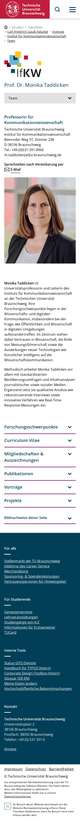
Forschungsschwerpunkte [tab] (31, 427)
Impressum (13, 769)
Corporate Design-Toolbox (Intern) (32, 673)
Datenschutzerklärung (17, 796)
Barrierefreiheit (61, 769)
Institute (58, 32)
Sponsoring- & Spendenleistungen (31, 576)
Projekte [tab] (13, 500)
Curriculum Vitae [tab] (22, 440)
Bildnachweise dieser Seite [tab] (25, 517)
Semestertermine (18, 612)
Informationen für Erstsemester (29, 627)
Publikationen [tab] (18, 473)
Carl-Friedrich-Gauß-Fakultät (27, 32)
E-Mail (15, 169)
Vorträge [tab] (13, 487)
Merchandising (16, 571)
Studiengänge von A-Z (21, 622)
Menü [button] (72, 9)
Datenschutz (36, 769)
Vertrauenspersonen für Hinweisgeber (35, 581)
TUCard (10, 632)
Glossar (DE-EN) (17, 678)
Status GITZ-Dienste (20, 663)
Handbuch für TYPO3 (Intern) (27, 668)
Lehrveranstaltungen (21, 617)
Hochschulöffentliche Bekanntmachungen (38, 688)
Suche (57, 9)
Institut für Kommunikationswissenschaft (36, 36)
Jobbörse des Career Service (26, 566)
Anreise (10, 749)
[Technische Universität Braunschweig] (6, 27)
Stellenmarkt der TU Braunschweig (32, 561)
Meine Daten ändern (20, 683)
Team (11, 41)
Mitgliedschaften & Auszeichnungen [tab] (24, 457)
